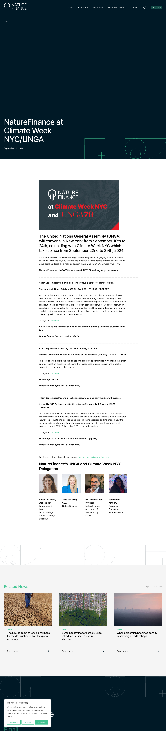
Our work (83, 7)
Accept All (41, 722)
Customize (14, 722)
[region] (27, 713)
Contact (135, 7)
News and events (117, 7)
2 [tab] (153, 587)
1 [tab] (151, 587)
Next (160, 587)
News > (7, 21)
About (70, 7)
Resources (98, 7)
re (59, 432)
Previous (147, 587)
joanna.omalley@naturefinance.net (95, 457)
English (156, 7)
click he (54, 432)
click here (55, 321)
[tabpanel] (28, 625)
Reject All (28, 722)
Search (145, 7)
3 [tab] (156, 587)
